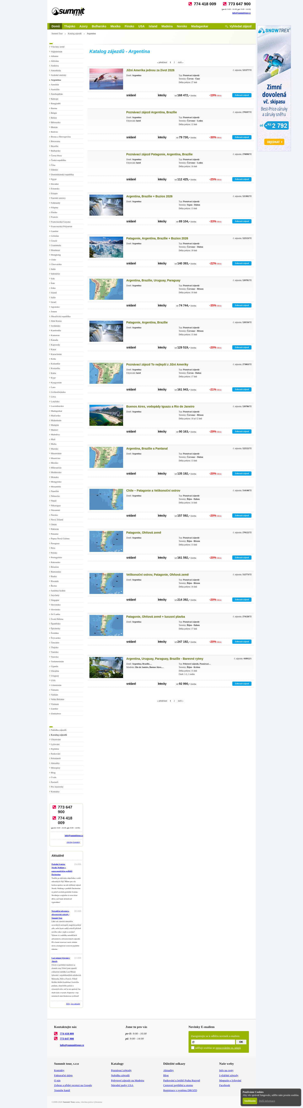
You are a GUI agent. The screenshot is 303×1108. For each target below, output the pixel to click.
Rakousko (55, 562)
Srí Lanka (55, 614)
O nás (53, 777)
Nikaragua (56, 505)
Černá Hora (56, 155)
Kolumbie (55, 363)
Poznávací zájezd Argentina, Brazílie (151, 112)
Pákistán (55, 529)
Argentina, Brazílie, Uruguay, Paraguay (153, 280)
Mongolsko (56, 481)
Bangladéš (56, 103)
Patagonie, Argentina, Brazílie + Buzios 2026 (157, 238)
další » (180, 62)
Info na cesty (226, 1070)
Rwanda (54, 581)
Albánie (54, 56)
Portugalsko (56, 557)
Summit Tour (57, 33)
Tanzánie (55, 642)
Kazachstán (56, 354)
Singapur (55, 600)
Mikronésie (56, 467)
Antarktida (56, 70)
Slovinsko (55, 609)
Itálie (53, 297)
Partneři (54, 782)
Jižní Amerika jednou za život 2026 (150, 70)
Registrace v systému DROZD (180, 1090)
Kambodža (56, 330)
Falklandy (55, 203)
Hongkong (56, 254)
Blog (53, 772)
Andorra (55, 65)
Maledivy (55, 434)
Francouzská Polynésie (61, 226)
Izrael (53, 302)
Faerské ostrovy (58, 198)
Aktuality (55, 763)
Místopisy (55, 767)
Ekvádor (55, 184)
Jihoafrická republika (60, 316)
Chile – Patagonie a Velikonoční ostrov (153, 490)
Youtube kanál (62, 1090)
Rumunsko (56, 571)
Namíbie (55, 491)
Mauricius (55, 458)
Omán (54, 524)
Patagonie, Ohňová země (143, 532)
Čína (53, 165)
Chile (53, 259)
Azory (84, 26)
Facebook (224, 1085)
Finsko (129, 26)
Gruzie (54, 240)
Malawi (54, 430)
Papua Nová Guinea (60, 538)
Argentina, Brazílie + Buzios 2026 (149, 196)
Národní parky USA (122, 1085)
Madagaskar (199, 26)
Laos (53, 387)
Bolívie (54, 132)
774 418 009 (205, 4)
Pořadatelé (56, 758)
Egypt (53, 179)
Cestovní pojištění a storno (178, 1085)
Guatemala (56, 245)
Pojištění (55, 749)
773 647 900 (239, 4)
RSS (68, 1004)
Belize (54, 117)
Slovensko (56, 604)
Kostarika (55, 368)
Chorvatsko (56, 264)
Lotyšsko (55, 401)
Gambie (54, 231)
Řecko (54, 585)
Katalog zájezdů (75, 33)
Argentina (56, 80)
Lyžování (55, 744)
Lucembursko (57, 406)
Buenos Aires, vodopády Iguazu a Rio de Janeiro (160, 406)
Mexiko (115, 26)
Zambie (54, 708)
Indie (53, 269)
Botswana (55, 141)
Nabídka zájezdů (58, 730)
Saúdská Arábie (58, 590)
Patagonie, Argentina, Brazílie (147, 322)
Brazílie (54, 146)
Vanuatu (54, 690)
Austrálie (55, 89)
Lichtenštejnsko (58, 392)
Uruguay (55, 675)
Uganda (54, 666)
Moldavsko (56, 472)
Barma (54, 108)
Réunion (55, 567)
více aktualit (75, 1004)
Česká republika (58, 160)
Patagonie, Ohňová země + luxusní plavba (155, 616)
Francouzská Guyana (60, 221)
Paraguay (55, 543)
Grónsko (55, 236)
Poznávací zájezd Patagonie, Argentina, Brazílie (159, 154)
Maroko (54, 448)
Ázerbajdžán (57, 94)
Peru (53, 548)
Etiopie (54, 193)
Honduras (55, 250)
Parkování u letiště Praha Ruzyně (181, 1080)
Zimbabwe (56, 713)
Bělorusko (55, 122)
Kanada (54, 340)
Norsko (182, 26)
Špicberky (55, 628)
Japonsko (55, 307)
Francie (54, 217)
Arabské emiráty (58, 75)
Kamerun (55, 335)
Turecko (54, 657)
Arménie (55, 84)
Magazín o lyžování (230, 1080)
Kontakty (55, 791)
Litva (53, 396)
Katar (53, 349)
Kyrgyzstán (56, 382)
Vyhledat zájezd (240, 26)
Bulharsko (99, 26)
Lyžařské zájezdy (228, 1075)
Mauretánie (56, 453)
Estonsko (55, 188)
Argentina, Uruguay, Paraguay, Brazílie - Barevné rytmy (164, 658)
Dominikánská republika (62, 174)
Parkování (55, 753)
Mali (53, 439)
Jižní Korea (56, 321)
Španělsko (55, 623)
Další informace (267, 1100)
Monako (55, 477)
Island (153, 26)
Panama (54, 534)
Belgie (54, 113)
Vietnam (55, 704)
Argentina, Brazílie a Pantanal (147, 448)
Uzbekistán (56, 685)
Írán (53, 283)
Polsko (54, 552)
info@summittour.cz (241, 13)
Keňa (53, 358)
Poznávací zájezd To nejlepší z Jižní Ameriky (157, 364)
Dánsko (54, 169)
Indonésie (55, 273)
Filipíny (54, 207)
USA (141, 26)
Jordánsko (55, 325)
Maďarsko (56, 415)
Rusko (54, 576)
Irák (53, 278)
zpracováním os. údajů (228, 1047)
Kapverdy (55, 344)
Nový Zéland (57, 519)
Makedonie (56, 420)
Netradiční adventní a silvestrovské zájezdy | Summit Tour (60, 914)
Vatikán (54, 694)
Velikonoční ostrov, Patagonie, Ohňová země (157, 574)
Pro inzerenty (57, 786)
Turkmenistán (57, 661)
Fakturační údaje (63, 1075)
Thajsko (69, 26)
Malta (53, 444)
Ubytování (56, 739)
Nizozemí (55, 510)
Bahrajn (54, 99)
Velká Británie (57, 699)
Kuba (53, 373)
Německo (55, 496)
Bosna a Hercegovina (61, 136)
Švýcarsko (56, 638)
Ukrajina (55, 671)
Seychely (55, 595)
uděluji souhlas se (218, 1047)
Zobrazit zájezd (242, 95)
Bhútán (54, 127)
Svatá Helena (57, 619)
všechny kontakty (73, 842)
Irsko (53, 288)
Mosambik (56, 486)
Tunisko (54, 652)
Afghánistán (56, 51)
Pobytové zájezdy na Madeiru (127, 1080)
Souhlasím (249, 1100)
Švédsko (55, 633)
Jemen (54, 311)
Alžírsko (55, 61)
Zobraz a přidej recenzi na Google (73, 1085)
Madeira (167, 26)
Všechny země (57, 46)
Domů (56, 26)
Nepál (53, 500)
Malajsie (55, 425)
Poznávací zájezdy (121, 1070)
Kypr (53, 377)
